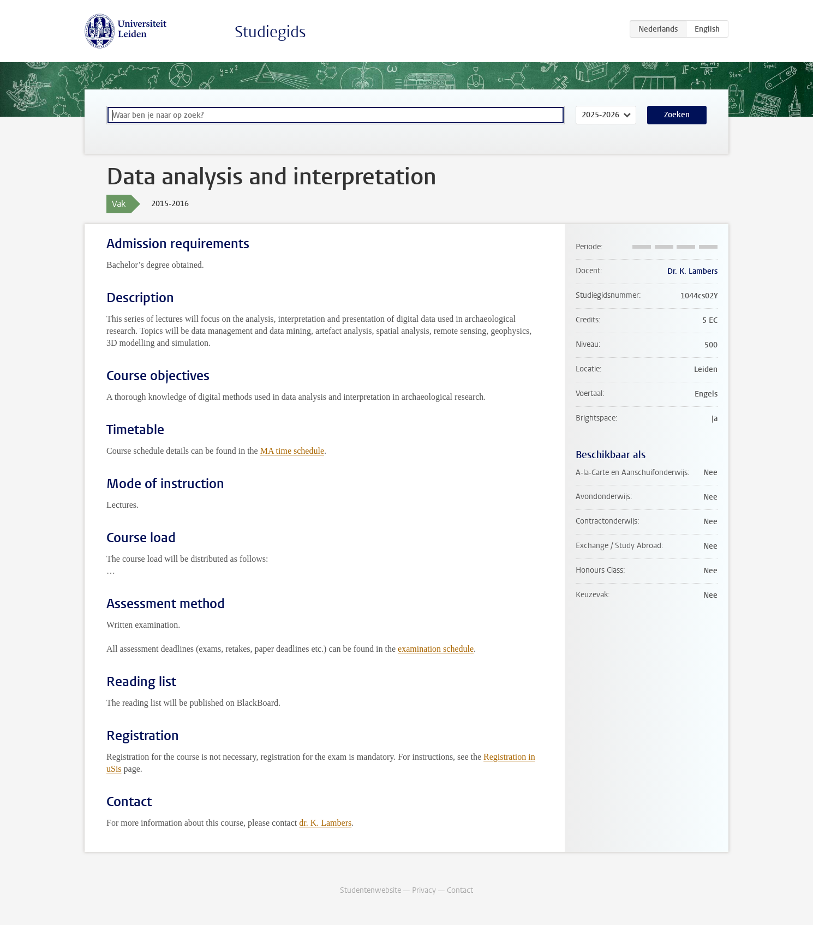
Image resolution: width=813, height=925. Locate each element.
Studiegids (270, 32)
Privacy (424, 890)
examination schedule (436, 648)
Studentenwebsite (370, 890)
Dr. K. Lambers (692, 271)
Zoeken (677, 115)
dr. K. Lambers (325, 822)
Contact (460, 890)
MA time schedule (292, 450)
